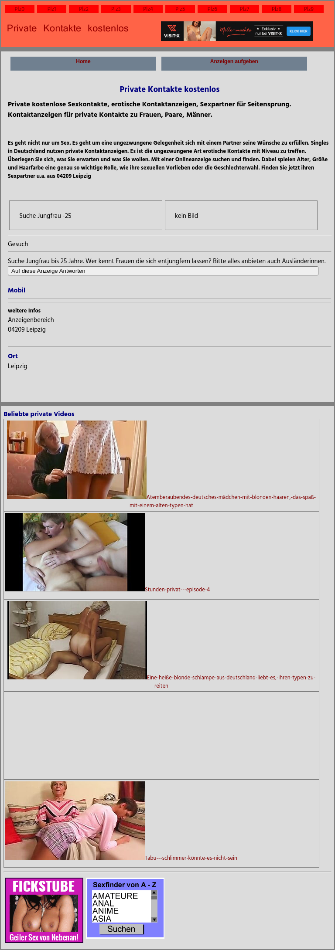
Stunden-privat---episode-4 (107, 553)
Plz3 (116, 9)
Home (83, 64)
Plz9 (309, 9)
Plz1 (52, 9)
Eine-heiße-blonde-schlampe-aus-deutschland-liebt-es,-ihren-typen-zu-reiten (161, 645)
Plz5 (180, 9)
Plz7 (244, 9)
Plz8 (276, 9)
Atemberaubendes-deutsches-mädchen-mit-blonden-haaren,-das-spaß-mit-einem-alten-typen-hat (161, 465)
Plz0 (20, 9)
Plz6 (212, 9)
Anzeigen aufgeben (234, 64)
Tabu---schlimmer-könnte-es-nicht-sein (121, 821)
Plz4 (148, 9)
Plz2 (84, 9)
